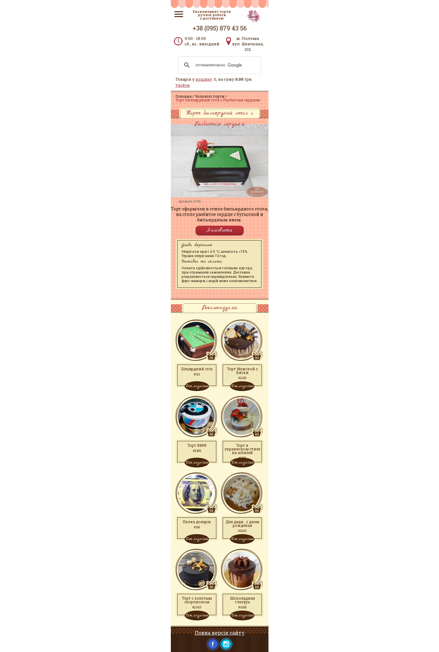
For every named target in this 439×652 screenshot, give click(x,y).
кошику (204, 79)
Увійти (182, 85)
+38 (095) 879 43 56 (220, 28)
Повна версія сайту (220, 632)
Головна (183, 96)
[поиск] (219, 65)
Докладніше (196, 386)
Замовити (219, 230)
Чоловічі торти (210, 96)
